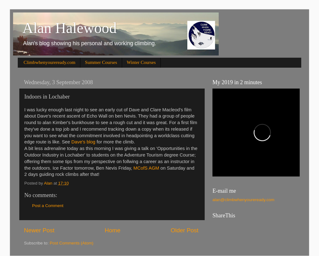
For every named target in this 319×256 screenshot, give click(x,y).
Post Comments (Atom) (71, 243)
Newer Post (39, 230)
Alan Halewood (69, 28)
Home (112, 230)
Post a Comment (48, 205)
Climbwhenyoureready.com (49, 62)
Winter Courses (141, 62)
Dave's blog (83, 141)
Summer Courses (101, 62)
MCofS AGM (146, 168)
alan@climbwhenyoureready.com (243, 199)
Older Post (184, 230)
